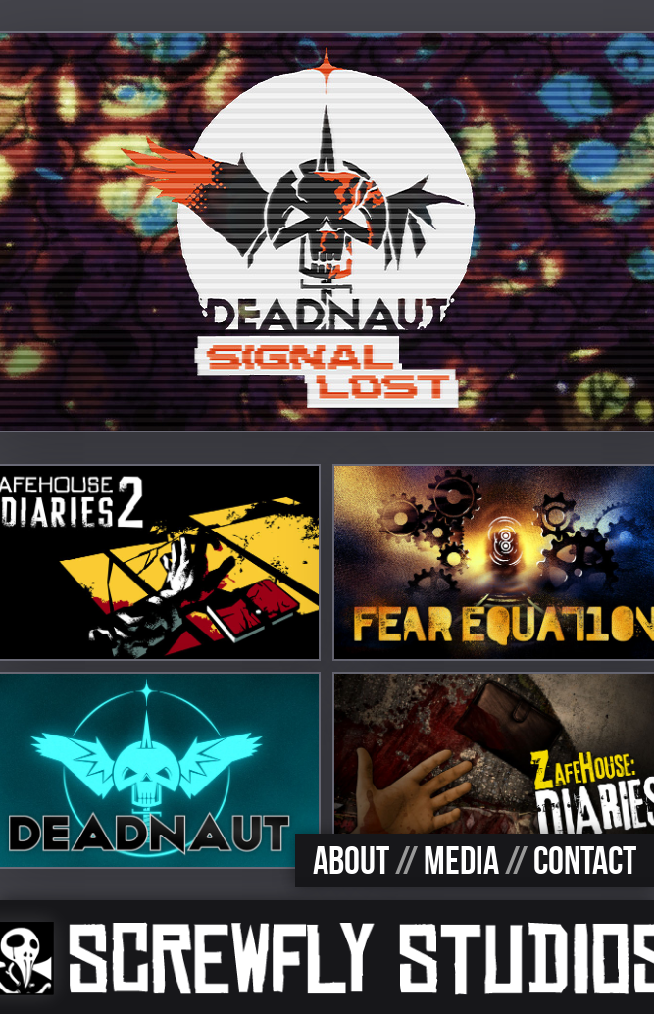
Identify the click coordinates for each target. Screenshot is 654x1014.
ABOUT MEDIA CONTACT (474, 860)
